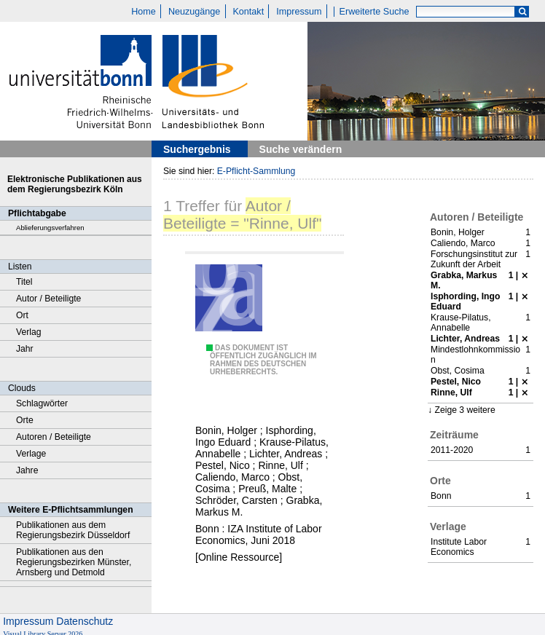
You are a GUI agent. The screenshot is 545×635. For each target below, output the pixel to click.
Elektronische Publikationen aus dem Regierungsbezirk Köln (74, 184)
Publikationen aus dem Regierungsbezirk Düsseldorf (73, 530)
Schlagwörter (42, 403)
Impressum (298, 12)
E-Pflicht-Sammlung (256, 171)
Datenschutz (84, 621)
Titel (24, 282)
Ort (22, 315)
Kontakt (248, 12)
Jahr (25, 349)
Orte (25, 420)
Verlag (29, 332)
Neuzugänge (194, 12)
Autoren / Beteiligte (53, 437)
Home (143, 12)
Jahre (27, 470)
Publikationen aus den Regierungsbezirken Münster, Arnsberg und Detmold (73, 562)
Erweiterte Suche (374, 12)
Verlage (31, 454)
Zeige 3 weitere (464, 410)
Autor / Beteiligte (48, 298)
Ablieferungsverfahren (50, 228)
